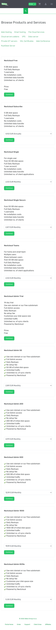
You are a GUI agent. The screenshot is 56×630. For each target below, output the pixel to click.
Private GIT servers (9, 41)
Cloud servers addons (10, 36)
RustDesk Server (8, 46)
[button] (40, 4)
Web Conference (43, 41)
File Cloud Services (36, 32)
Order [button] (32, 4)
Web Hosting (6, 32)
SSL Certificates (26, 41)
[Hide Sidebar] (51, 4)
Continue (9, 94)
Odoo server (33, 36)
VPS (23, 36)
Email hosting (20, 32)
